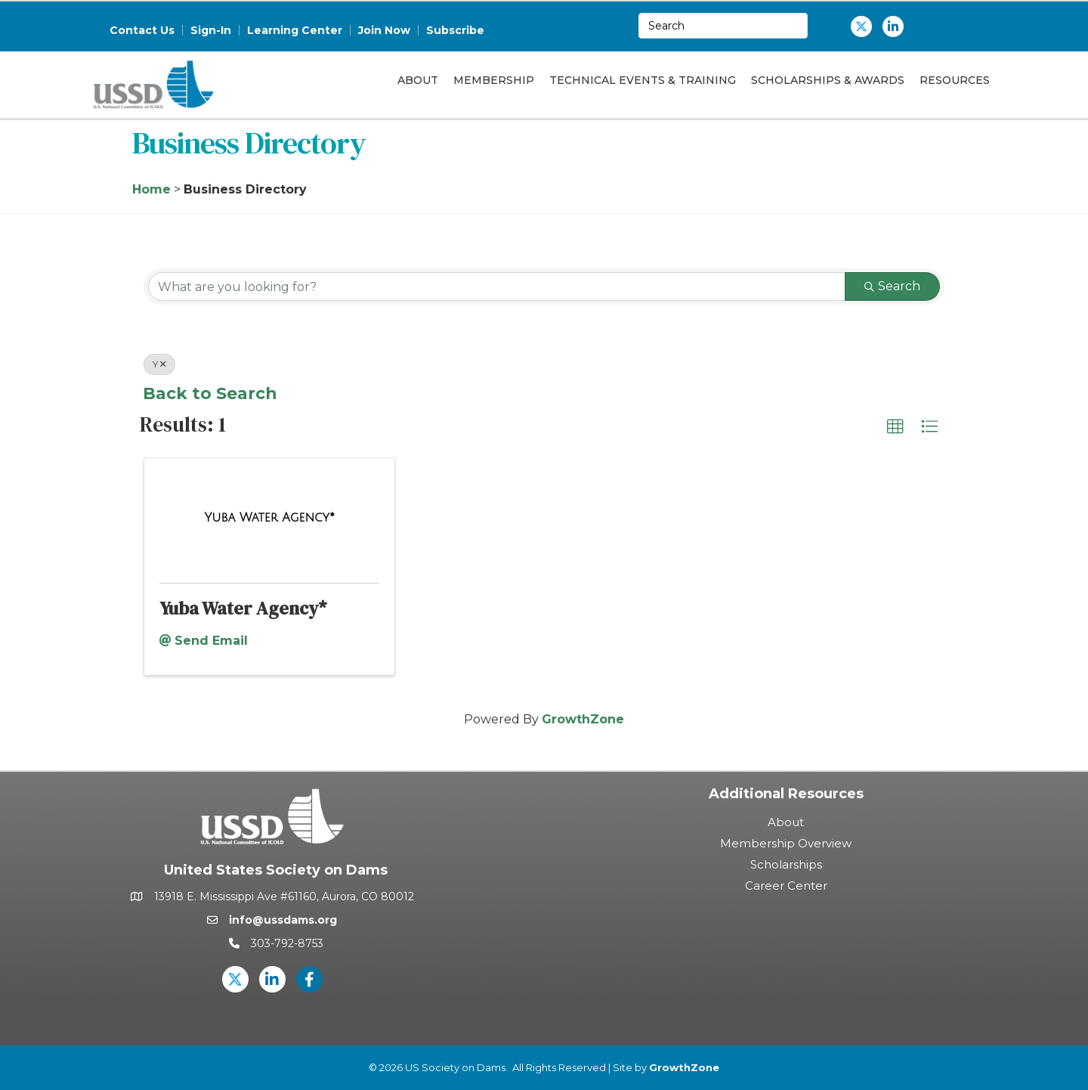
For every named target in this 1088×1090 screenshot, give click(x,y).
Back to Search (210, 393)
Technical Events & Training (642, 80)
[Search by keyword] (496, 286)
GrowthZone (583, 719)
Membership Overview (786, 843)
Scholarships (786, 864)
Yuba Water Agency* (243, 608)
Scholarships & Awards (827, 80)
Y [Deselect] (159, 364)
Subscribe (455, 30)
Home (151, 189)
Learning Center (294, 30)
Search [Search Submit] (892, 286)
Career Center (786, 885)
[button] (895, 427)
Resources (955, 80)
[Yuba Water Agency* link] (269, 517)
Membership (493, 80)
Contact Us (142, 30)
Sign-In (210, 30)
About (417, 80)
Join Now (384, 30)
